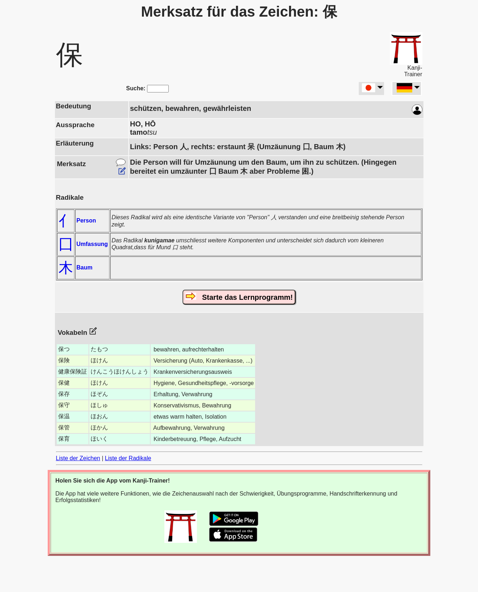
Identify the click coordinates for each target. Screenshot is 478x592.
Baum (84, 267)
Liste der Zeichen (78, 458)
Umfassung (92, 244)
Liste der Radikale (128, 458)
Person (86, 220)
